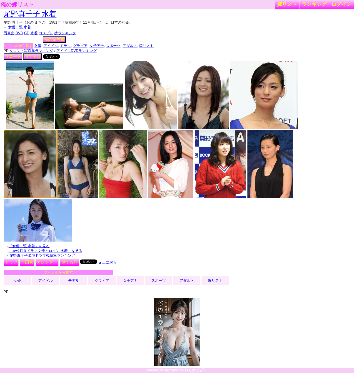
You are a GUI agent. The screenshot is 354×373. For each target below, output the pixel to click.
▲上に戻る (107, 262)
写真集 (9, 33)
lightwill (172, 370)
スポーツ (113, 46)
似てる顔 (32, 56)
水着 (34, 33)
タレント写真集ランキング (31, 51)
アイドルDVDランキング (76, 51)
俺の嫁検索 (54, 39)
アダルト (129, 46)
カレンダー (47, 262)
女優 (37, 46)
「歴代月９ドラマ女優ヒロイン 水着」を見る (45, 251)
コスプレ (46, 33)
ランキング (314, 4)
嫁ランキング (65, 33)
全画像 (27, 262)
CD (26, 33)
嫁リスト (287, 4)
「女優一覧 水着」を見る (29, 246)
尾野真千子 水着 (30, 14)
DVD (19, 33)
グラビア (80, 46)
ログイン (342, 4)
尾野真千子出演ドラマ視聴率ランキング (42, 255)
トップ (11, 262)
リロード (13, 56)
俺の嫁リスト (17, 4)
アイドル (50, 46)
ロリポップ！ (196, 370)
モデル (65, 46)
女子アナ (97, 46)
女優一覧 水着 (19, 27)
